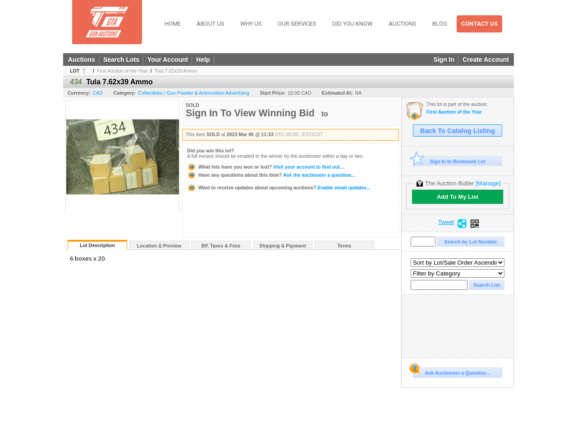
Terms (344, 245)
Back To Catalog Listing (457, 130)
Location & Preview (159, 245)
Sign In (443, 59)
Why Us (251, 23)
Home (173, 23)
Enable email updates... (279, 187)
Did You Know (352, 23)
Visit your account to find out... (265, 167)
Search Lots (121, 59)
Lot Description (97, 245)
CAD (97, 93)
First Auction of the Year (122, 70)
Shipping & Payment (282, 245)
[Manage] (488, 183)
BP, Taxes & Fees (221, 245)
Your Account (167, 59)
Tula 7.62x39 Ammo (175, 70)
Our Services (297, 23)
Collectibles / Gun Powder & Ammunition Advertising (193, 93)
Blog (439, 23)
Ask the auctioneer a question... (271, 175)
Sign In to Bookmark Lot (449, 161)
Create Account (486, 59)
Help (203, 59)
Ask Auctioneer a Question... (451, 371)
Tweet (446, 222)
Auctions (403, 23)
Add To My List (457, 196)
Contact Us (479, 23)
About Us (210, 23)
